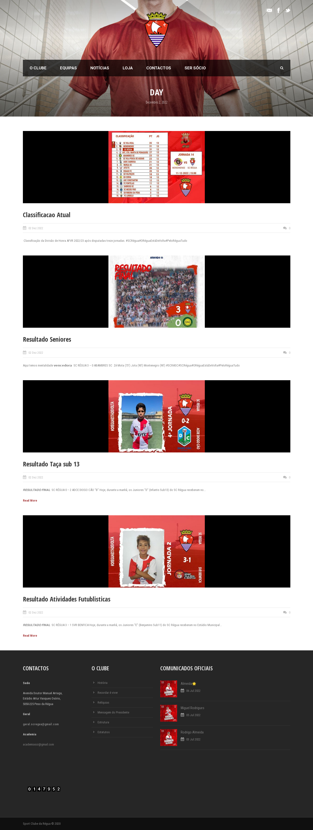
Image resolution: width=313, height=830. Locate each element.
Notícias (99, 67)
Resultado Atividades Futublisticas (66, 599)
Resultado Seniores (47, 339)
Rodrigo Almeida (192, 732)
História (102, 683)
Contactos (158, 67)
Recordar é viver (108, 692)
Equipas (68, 67)
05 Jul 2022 (193, 715)
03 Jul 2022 (193, 739)
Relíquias (103, 702)
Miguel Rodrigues (192, 708)
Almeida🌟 (188, 684)
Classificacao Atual (46, 214)
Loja (128, 67)
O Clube (38, 67)
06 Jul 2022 (193, 691)
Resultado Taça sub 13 (51, 463)
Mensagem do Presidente (113, 712)
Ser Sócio (195, 67)
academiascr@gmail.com (38, 744)
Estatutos (104, 732)
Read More (30, 500)
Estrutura (103, 722)
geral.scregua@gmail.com (41, 724)
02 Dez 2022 (35, 228)
